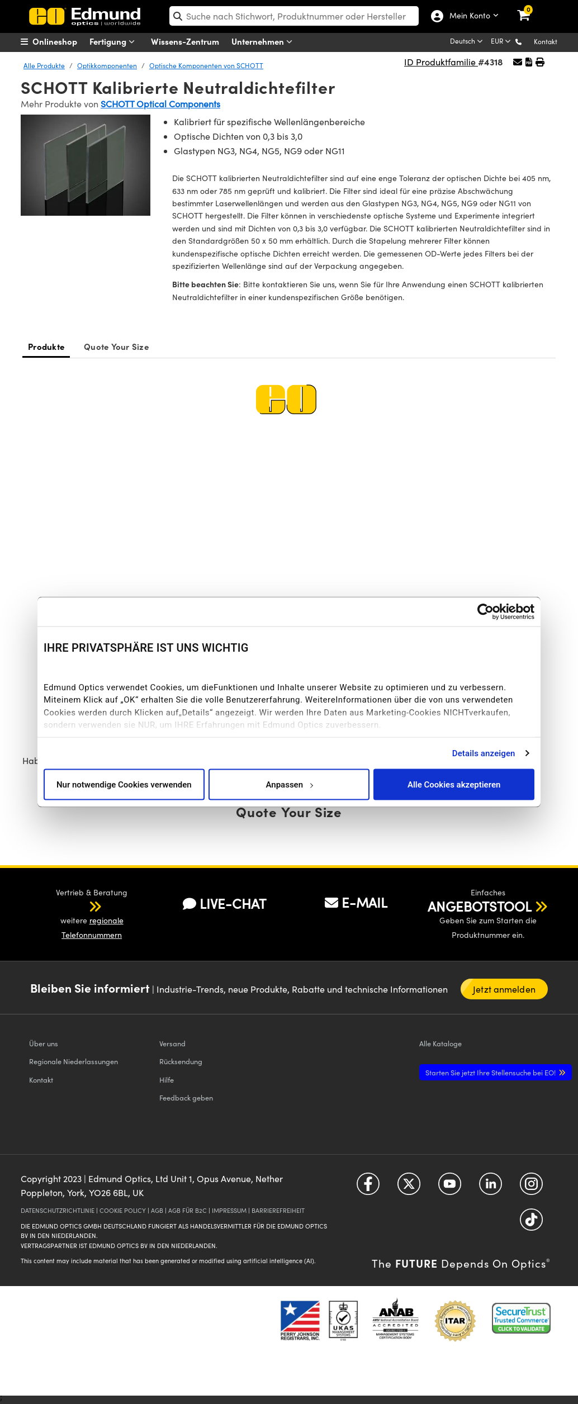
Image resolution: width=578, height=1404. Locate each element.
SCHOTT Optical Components (160, 104)
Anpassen (289, 784)
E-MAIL (356, 902)
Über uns (43, 1043)
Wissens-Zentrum (185, 41)
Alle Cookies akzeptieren (454, 784)
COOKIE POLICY (123, 1210)
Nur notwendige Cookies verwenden (124, 784)
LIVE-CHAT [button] (224, 903)
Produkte (46, 346)
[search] (294, 16)
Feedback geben (186, 1097)
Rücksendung (180, 1061)
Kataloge (440, 1043)
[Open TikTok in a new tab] (531, 1223)
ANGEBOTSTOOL (480, 906)
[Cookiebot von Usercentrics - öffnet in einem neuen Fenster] (485, 612)
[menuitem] (63, 41)
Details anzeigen (483, 753)
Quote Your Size (116, 346)
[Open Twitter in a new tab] (409, 1187)
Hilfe (166, 1079)
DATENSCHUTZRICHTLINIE (57, 1210)
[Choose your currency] (501, 42)
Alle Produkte (44, 65)
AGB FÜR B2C (187, 1210)
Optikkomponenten (107, 65)
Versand (172, 1043)
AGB (157, 1210)
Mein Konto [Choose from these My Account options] (467, 16)
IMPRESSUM (229, 1210)
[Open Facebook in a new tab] (368, 1187)
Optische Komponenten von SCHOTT (206, 65)
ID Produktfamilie (441, 62)
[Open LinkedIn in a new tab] (490, 1187)
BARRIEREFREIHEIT (278, 1210)
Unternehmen (264, 41)
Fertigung (114, 41)
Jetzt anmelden (504, 989)
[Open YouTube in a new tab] (449, 1187)
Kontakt (545, 41)
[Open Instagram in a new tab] (531, 1187)
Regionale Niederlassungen (73, 1061)
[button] (527, 41)
